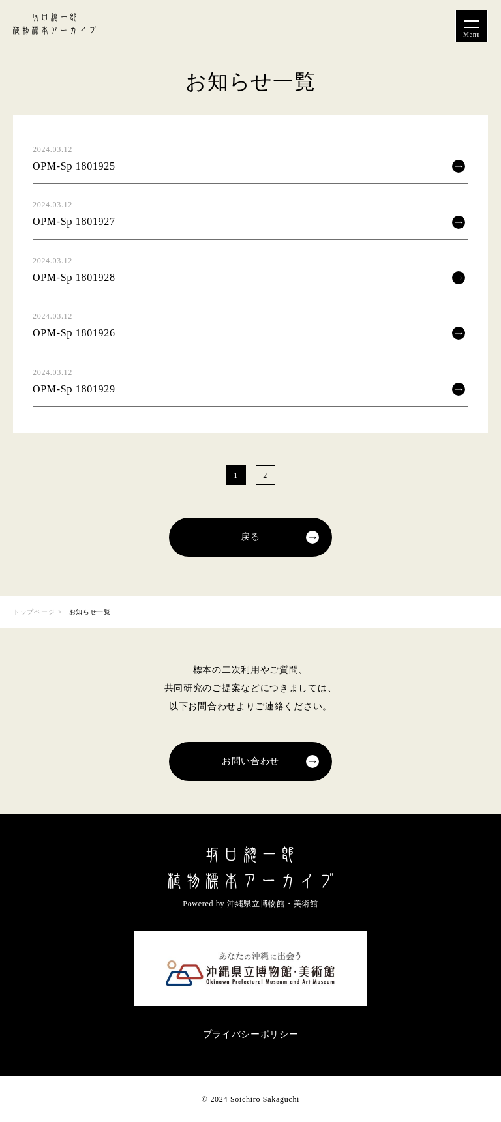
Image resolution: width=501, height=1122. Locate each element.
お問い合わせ (250, 761)
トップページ (34, 611)
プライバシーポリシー (251, 1034)
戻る (250, 537)
